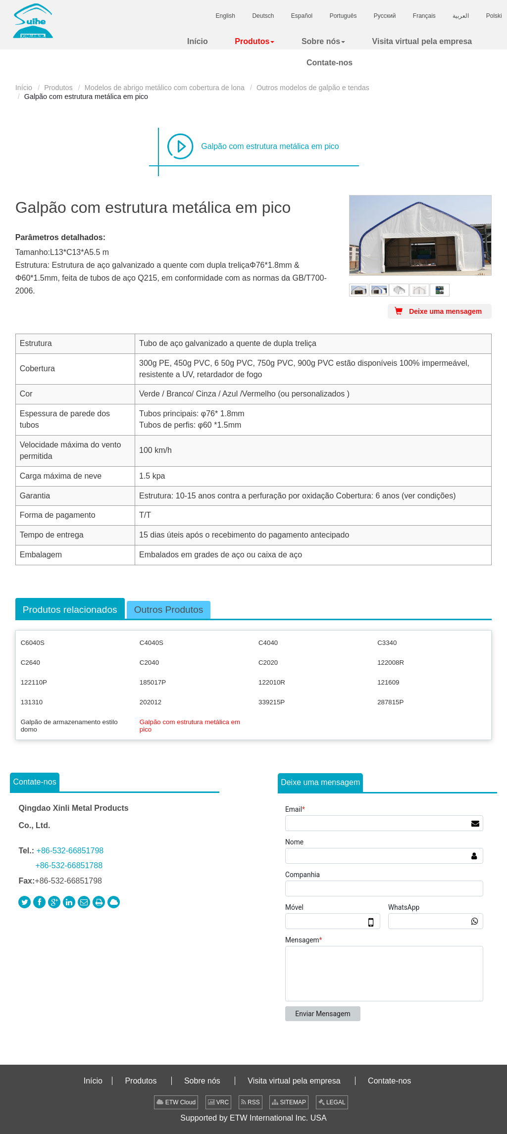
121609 (388, 682)
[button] (254, 41)
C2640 (30, 662)
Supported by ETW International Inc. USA (253, 1118)
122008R (390, 662)
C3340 (387, 642)
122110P (34, 682)
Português (343, 15)
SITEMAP (289, 1102)
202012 (150, 702)
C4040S (151, 642)
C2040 (149, 662)
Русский (385, 15)
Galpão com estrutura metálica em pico (270, 146)
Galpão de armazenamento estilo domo (69, 725)
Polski (494, 15)
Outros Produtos (168, 609)
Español (301, 15)
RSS (250, 1102)
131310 (32, 702)
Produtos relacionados (70, 609)
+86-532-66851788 (68, 865)
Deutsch (263, 15)
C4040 (268, 642)
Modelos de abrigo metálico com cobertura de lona (165, 88)
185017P (153, 682)
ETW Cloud (176, 1102)
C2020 (268, 662)
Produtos (58, 88)
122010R (271, 682)
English (225, 15)
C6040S (33, 642)
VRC (218, 1102)
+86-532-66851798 (70, 850)
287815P (390, 702)
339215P (271, 702)
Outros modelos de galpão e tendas (312, 88)
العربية (461, 15)
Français (424, 15)
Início (23, 88)
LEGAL (332, 1102)
